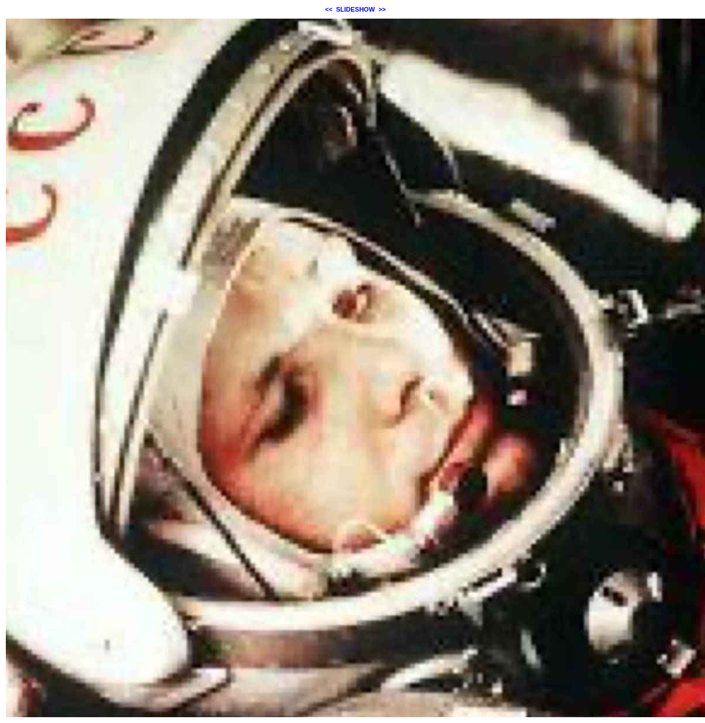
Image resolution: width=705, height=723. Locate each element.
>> (382, 9)
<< (329, 9)
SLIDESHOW (355, 9)
